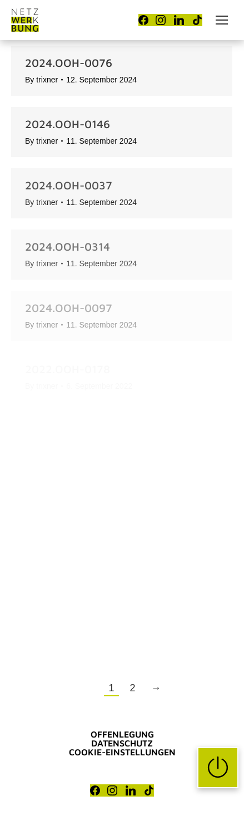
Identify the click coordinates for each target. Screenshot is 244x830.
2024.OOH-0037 (68, 185)
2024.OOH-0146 (67, 124)
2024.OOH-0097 (68, 307)
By (41, 79)
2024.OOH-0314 (67, 246)
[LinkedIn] (179, 20)
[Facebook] (143, 20)
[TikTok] (197, 20)
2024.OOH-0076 (68, 62)
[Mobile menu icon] (222, 20)
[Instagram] (161, 20)
